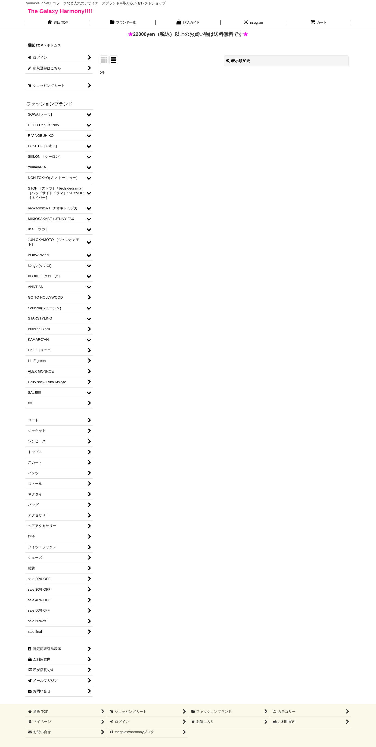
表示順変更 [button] (238, 60)
